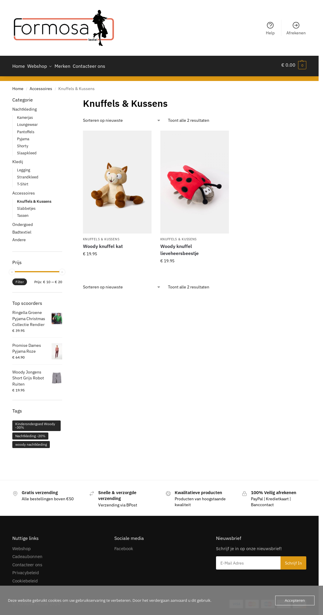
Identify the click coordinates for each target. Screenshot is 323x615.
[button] (293, 65)
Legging (23, 167)
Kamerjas (25, 115)
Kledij (17, 159)
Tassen (22, 212)
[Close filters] (64, 97)
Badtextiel (21, 229)
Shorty (22, 143)
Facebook (123, 546)
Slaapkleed (27, 150)
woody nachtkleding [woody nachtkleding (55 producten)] (31, 442)
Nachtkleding (24, 106)
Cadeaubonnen (27, 554)
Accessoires (41, 86)
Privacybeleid (25, 570)
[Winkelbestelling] (122, 118)
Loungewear (27, 122)
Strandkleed (27, 174)
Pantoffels (25, 129)
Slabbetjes (26, 205)
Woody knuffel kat (103, 244)
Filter (20, 279)
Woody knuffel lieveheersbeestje (179, 247)
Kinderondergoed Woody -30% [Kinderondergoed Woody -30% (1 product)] (35, 423)
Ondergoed (22, 221)
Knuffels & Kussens (101, 236)
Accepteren (295, 600)
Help (270, 28)
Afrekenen (296, 28)
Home (17, 86)
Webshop (21, 546)
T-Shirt (22, 181)
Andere (19, 237)
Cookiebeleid (25, 578)
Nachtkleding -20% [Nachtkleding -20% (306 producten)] (30, 433)
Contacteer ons (27, 562)
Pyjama (23, 136)
